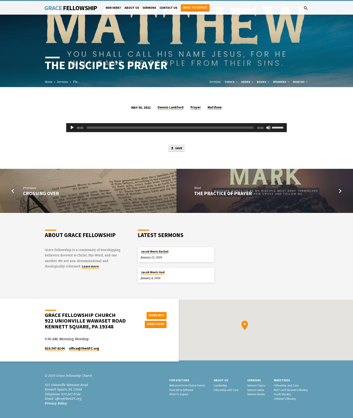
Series (247, 82)
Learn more (90, 266)
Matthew (215, 107)
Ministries (282, 380)
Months (300, 82)
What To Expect (178, 394)
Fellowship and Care (226, 390)
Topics (231, 82)
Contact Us (168, 8)
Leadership (220, 385)
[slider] (170, 128)
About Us (131, 8)
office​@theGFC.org (84, 348)
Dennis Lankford (170, 107)
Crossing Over (41, 193)
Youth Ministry (282, 394)
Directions (155, 324)
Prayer (195, 107)
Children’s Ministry (285, 399)
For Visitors (179, 380)
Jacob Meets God (153, 272)
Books (263, 82)
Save (176, 148)
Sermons (149, 8)
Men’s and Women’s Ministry (291, 390)
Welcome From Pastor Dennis (187, 385)
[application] (176, 127)
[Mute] (268, 127)
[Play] (72, 127)
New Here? (113, 8)
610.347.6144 (55, 348)
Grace (70, 8)
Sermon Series (255, 390)
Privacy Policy (56, 403)
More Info (155, 315)
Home (48, 82)
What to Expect (195, 7)
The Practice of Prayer (223, 193)
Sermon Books (256, 394)
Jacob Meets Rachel (154, 251)
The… (76, 82)
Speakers (281, 82)
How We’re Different (181, 390)
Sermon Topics (256, 385)
